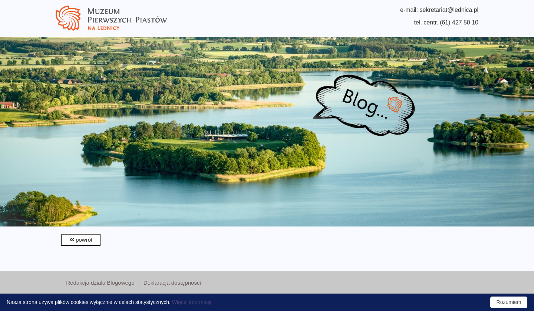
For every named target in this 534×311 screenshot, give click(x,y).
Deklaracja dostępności (172, 282)
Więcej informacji (191, 302)
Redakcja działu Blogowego (100, 282)
